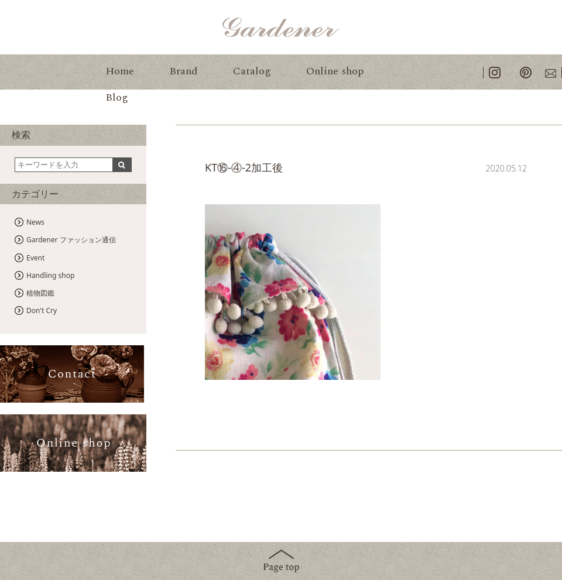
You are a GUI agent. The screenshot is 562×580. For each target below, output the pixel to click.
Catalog (252, 71)
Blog (116, 97)
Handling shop (50, 275)
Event (35, 258)
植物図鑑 (40, 293)
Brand (183, 71)
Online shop (335, 71)
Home (119, 71)
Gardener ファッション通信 (71, 240)
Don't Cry (41, 310)
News (35, 222)
